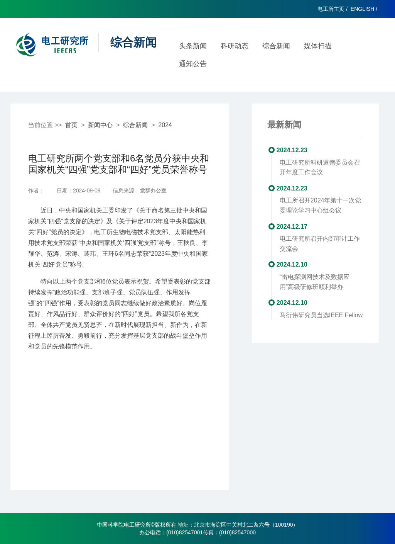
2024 (165, 125)
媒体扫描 (318, 46)
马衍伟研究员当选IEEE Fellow (321, 315)
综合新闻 (276, 46)
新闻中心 (100, 125)
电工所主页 (330, 9)
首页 (71, 125)
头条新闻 (193, 46)
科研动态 (234, 46)
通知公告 (193, 64)
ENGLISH (362, 9)
